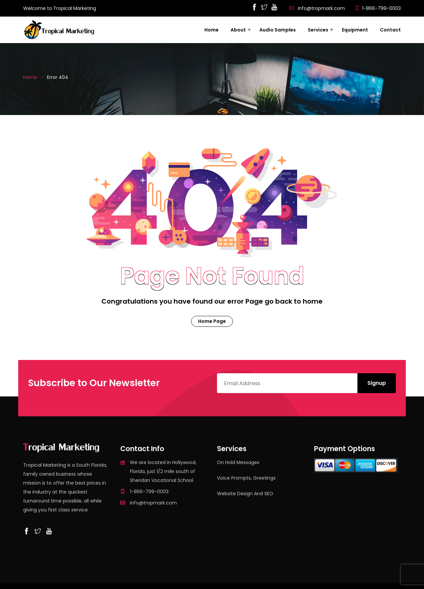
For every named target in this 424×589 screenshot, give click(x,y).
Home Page (212, 321)
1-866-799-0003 (381, 8)
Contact (390, 30)
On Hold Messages (238, 462)
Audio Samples (277, 30)
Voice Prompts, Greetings (246, 478)
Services (318, 30)
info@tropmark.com (321, 8)
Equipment (355, 30)
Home (211, 30)
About (238, 30)
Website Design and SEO (245, 493)
